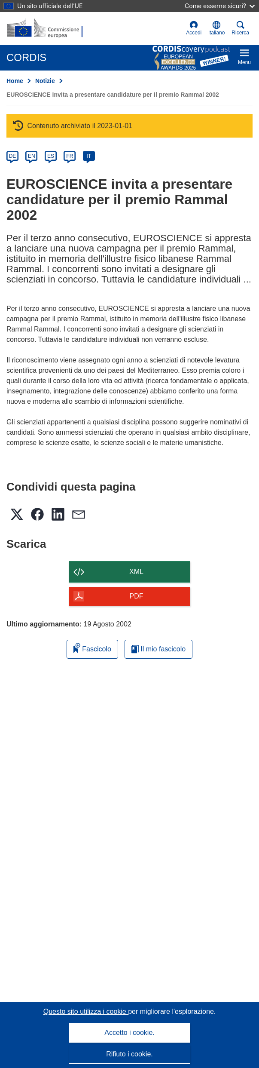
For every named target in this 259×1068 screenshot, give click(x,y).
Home (14, 80)
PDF (136, 596)
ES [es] (50, 156)
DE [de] (12, 156)
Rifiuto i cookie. (129, 1054)
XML (136, 571)
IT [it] (88, 156)
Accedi (193, 28)
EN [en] (31, 156)
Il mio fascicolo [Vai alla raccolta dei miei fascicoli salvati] (158, 649)
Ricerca (240, 28)
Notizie (45, 80)
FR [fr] (69, 156)
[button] (216, 28)
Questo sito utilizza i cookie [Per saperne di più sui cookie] (85, 1011)
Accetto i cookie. (129, 1032)
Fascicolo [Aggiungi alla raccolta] (92, 648)
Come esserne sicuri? (220, 5)
